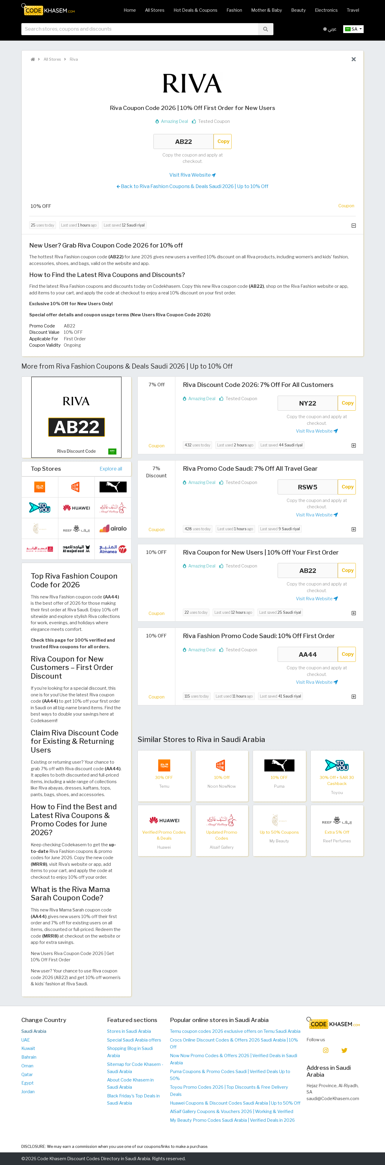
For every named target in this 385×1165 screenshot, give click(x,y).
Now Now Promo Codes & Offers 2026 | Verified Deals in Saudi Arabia (233, 1059)
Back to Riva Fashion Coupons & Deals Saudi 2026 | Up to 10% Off (192, 187)
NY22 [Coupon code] (307, 403)
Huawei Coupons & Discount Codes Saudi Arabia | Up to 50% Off (235, 1103)
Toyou (337, 792)
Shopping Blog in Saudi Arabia (130, 1052)
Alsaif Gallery (222, 847)
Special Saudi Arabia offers (134, 1040)
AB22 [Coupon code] (183, 141)
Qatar (27, 1074)
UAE (25, 1040)
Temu (164, 786)
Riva (73, 59)
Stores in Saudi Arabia (129, 1031)
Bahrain (28, 1057)
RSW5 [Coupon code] (307, 487)
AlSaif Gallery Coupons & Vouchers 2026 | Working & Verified (231, 1111)
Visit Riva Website (192, 175)
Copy (223, 141)
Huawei (164, 847)
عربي (330, 30)
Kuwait (28, 1048)
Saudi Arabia (33, 1031)
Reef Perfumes (337, 841)
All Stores (155, 10)
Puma (279, 786)
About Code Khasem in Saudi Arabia (130, 1083)
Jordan (28, 1091)
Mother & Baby (266, 10)
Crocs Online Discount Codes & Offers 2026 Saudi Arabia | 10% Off (234, 1043)
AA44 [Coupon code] (307, 654)
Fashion (234, 10)
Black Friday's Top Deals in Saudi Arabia (133, 1099)
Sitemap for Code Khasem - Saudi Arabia (135, 1068)
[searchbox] (139, 30)
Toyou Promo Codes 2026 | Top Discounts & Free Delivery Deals (229, 1090)
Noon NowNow (222, 786)
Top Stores (46, 468)
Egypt (27, 1083)
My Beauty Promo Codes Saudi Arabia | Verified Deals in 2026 (232, 1120)
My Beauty (279, 841)
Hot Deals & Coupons (195, 10)
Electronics (326, 10)
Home (130, 10)
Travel (353, 10)
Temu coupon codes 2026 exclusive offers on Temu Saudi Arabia (235, 1031)
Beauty (298, 10)
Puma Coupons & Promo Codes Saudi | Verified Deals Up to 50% (230, 1075)
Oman (27, 1066)
